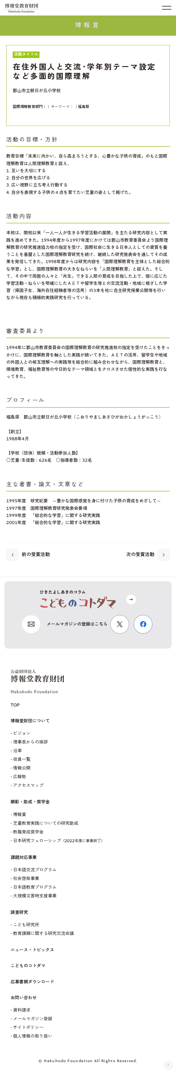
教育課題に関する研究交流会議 (43, 934)
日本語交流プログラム (35, 870)
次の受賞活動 (148, 554)
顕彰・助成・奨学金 (30, 802)
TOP (15, 705)
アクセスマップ (28, 786)
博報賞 (19, 815)
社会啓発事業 (26, 879)
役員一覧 (21, 759)
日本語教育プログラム (35, 887)
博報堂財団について (30, 721)
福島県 (83, 107)
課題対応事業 (24, 858)
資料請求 (21, 1010)
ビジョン (21, 733)
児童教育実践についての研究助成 (45, 823)
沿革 (17, 751)
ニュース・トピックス (32, 950)
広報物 (19, 777)
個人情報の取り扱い (32, 1036)
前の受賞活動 (28, 554)
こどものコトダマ (28, 966)
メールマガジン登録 (32, 1019)
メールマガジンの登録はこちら (77, 624)
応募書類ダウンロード (32, 982)
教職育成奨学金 (28, 832)
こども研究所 (26, 925)
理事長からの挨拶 (30, 742)
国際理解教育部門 (28, 107)
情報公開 (21, 768)
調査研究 (19, 912)
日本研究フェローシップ (58, 841)
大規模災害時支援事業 (35, 896)
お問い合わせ (24, 998)
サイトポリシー (28, 1028)
